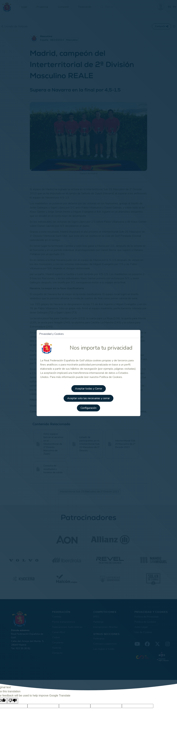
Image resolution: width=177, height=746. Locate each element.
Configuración (88, 408)
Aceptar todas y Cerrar (88, 389)
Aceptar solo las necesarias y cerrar (88, 398)
